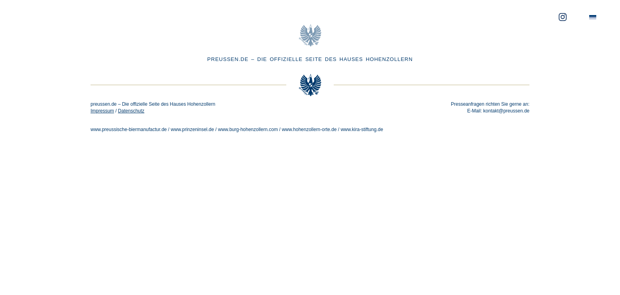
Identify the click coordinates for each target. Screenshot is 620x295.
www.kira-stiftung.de (361, 129)
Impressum (102, 111)
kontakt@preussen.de (506, 111)
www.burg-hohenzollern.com (248, 129)
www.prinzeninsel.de (192, 129)
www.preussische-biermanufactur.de (129, 129)
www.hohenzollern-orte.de (309, 129)
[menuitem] (592, 17)
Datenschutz (131, 111)
